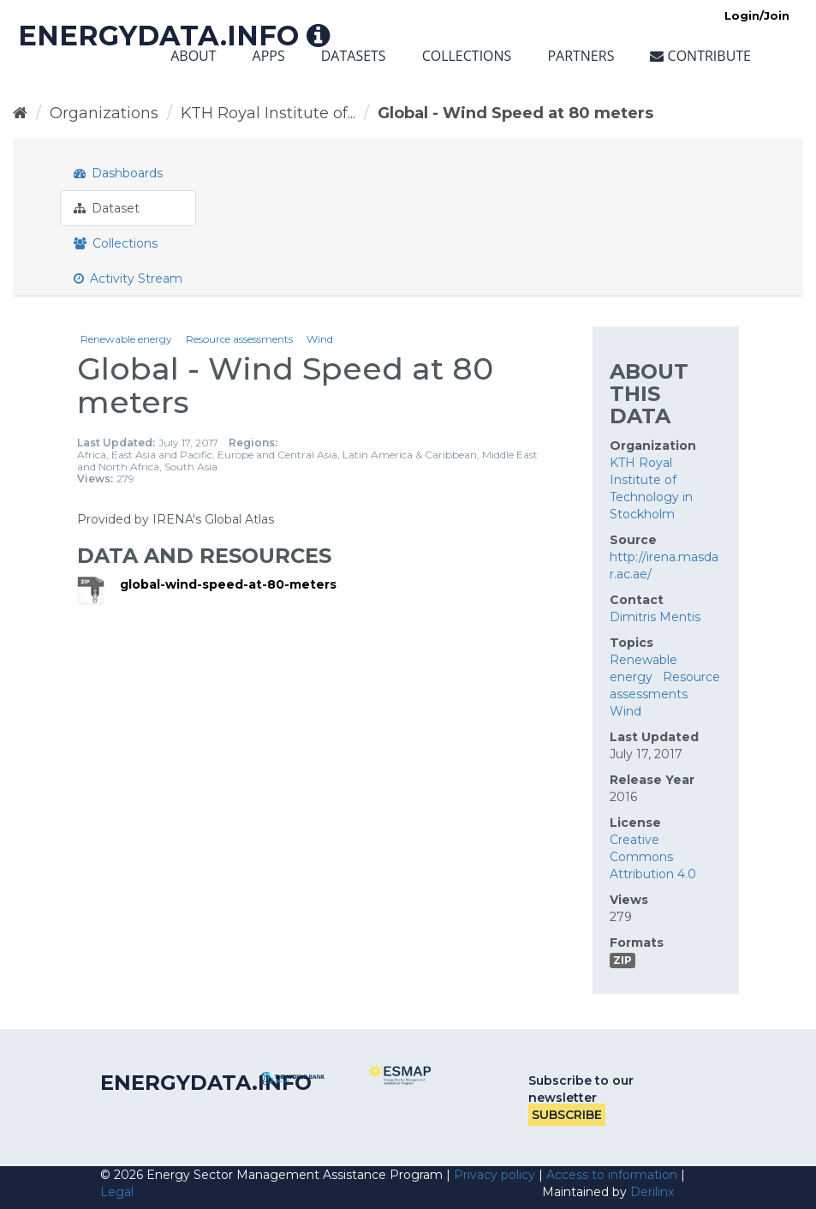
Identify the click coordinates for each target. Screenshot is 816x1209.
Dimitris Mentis (655, 617)
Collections (467, 55)
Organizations (104, 113)
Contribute (700, 55)
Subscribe (567, 1114)
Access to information (611, 1174)
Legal (117, 1192)
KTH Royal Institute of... (268, 113)
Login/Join (756, 15)
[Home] (20, 113)
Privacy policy (494, 1174)
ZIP (622, 960)
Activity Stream (128, 278)
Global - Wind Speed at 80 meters (515, 113)
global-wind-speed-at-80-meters (228, 584)
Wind (320, 338)
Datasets (353, 55)
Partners (580, 55)
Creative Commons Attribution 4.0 (653, 857)
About (193, 55)
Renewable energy (126, 338)
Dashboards (118, 173)
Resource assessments (239, 338)
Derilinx (652, 1192)
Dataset (107, 208)
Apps (269, 55)
